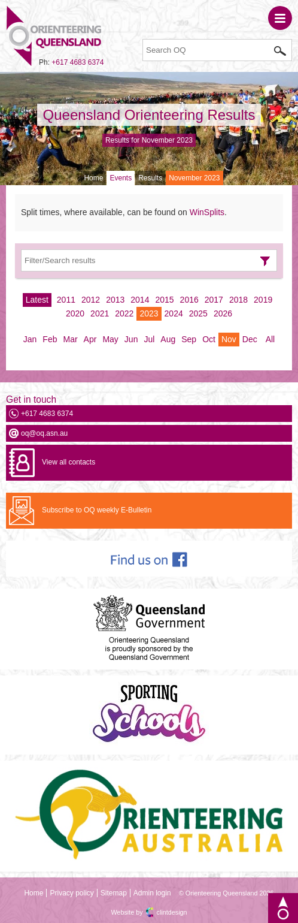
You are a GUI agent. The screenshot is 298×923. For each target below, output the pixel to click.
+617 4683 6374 (77, 62)
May (110, 339)
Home (93, 178)
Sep (188, 339)
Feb (49, 339)
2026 (223, 313)
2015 (164, 299)
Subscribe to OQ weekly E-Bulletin (96, 510)
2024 (174, 313)
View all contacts (68, 462)
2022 (124, 313)
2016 (189, 299)
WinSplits (207, 212)
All (270, 339)
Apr (90, 339)
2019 (263, 299)
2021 (99, 313)
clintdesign (172, 912)
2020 (75, 313)
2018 (238, 299)
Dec (249, 339)
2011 (66, 299)
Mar (70, 339)
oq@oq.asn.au (44, 433)
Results (150, 178)
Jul (149, 339)
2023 (148, 313)
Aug (167, 339)
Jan (30, 339)
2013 (115, 299)
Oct (208, 339)
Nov (228, 339)
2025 (198, 313)
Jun (131, 339)
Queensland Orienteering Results (149, 115)
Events (121, 178)
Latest (37, 299)
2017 (214, 299)
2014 (139, 299)
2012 (90, 299)
